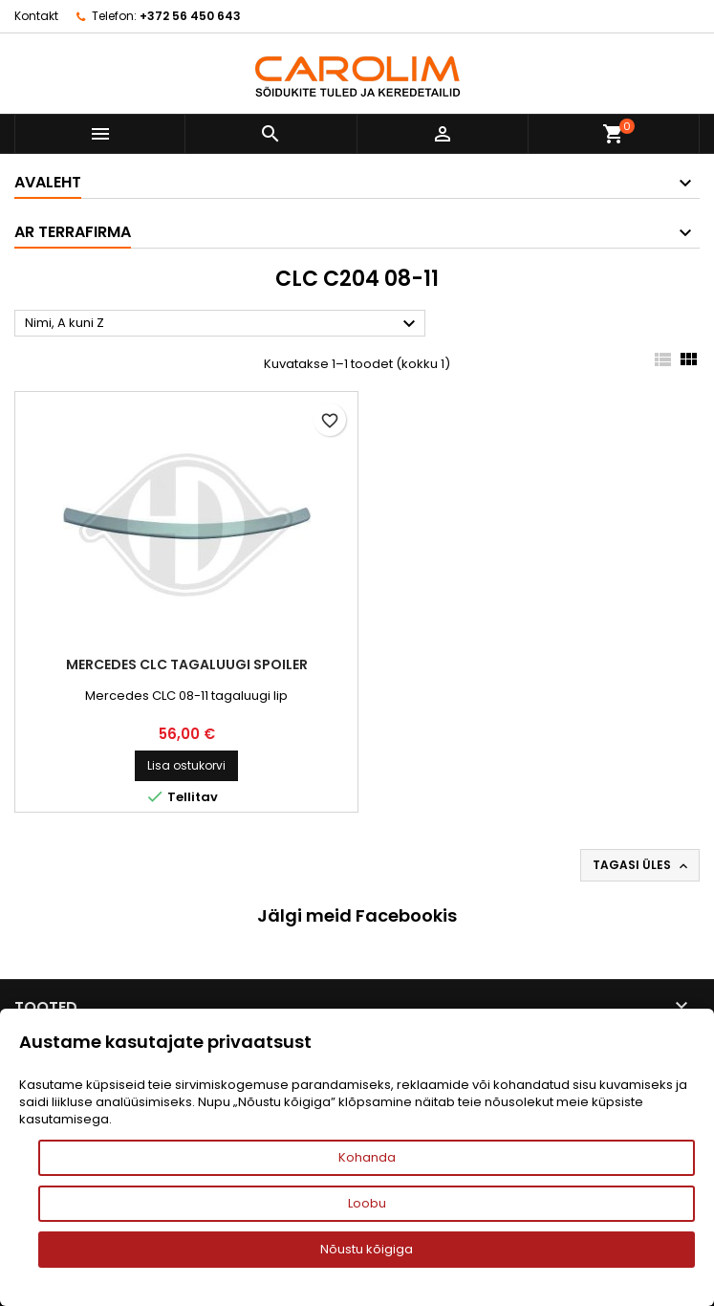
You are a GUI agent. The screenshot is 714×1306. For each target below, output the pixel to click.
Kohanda (367, 1157)
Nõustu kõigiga (366, 1249)
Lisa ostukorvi (186, 765)
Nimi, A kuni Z (223, 324)
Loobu (367, 1203)
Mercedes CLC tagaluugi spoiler (187, 664)
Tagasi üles (642, 865)
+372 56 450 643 (190, 16)
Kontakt (36, 16)
